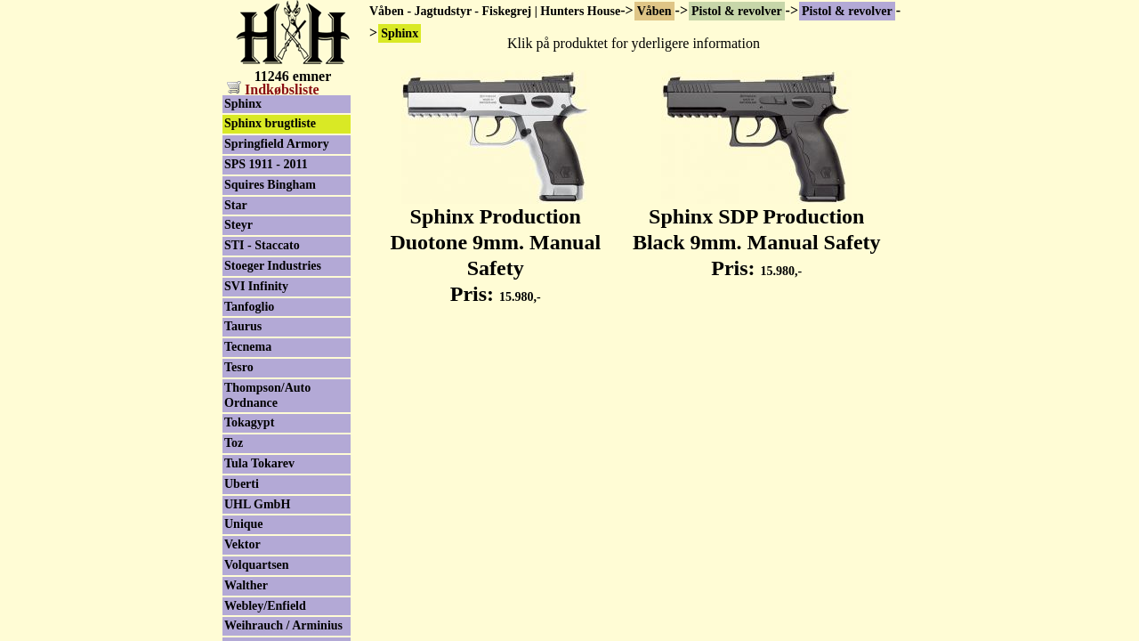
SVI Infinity (256, 286)
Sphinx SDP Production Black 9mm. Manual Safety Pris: (757, 232)
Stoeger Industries (272, 265)
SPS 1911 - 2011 (266, 164)
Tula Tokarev (259, 463)
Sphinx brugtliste (270, 123)
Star (235, 205)
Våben (654, 11)
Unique (243, 524)
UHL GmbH (257, 504)
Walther (246, 585)
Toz (233, 443)
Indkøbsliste (273, 89)
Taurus (243, 326)
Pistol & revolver (736, 11)
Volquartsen (256, 565)
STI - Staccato (262, 245)
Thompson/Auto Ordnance (267, 395)
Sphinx (243, 103)
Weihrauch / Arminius (283, 625)
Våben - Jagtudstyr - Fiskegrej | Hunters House (494, 11)
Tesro (239, 367)
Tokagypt (249, 422)
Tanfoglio (249, 306)
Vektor (242, 544)
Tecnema (247, 346)
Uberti (241, 484)
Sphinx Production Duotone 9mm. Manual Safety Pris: (495, 244)
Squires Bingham (270, 184)
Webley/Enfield (265, 606)
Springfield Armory (276, 143)
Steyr (238, 224)
